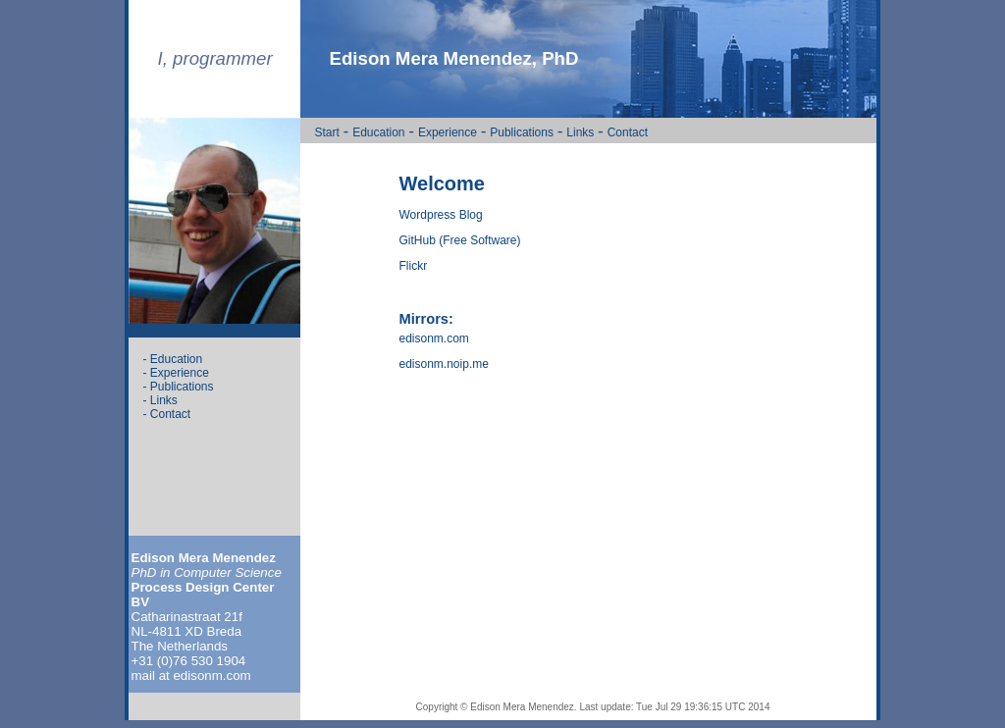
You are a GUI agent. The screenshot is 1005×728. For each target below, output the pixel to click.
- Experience (176, 373)
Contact (628, 132)
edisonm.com (434, 338)
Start (327, 132)
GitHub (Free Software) (460, 240)
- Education (173, 359)
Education (378, 132)
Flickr (413, 266)
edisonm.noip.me (444, 364)
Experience (447, 132)
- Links (160, 400)
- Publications (178, 386)
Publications (522, 132)
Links (580, 132)
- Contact (167, 414)
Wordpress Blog (441, 215)
